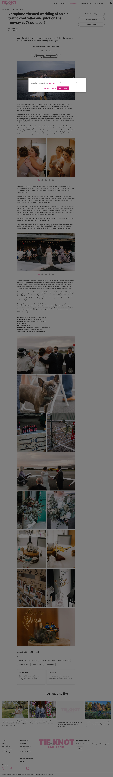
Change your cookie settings (49, 88)
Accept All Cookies (63, 88)
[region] (57, 85)
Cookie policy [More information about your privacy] (52, 83)
